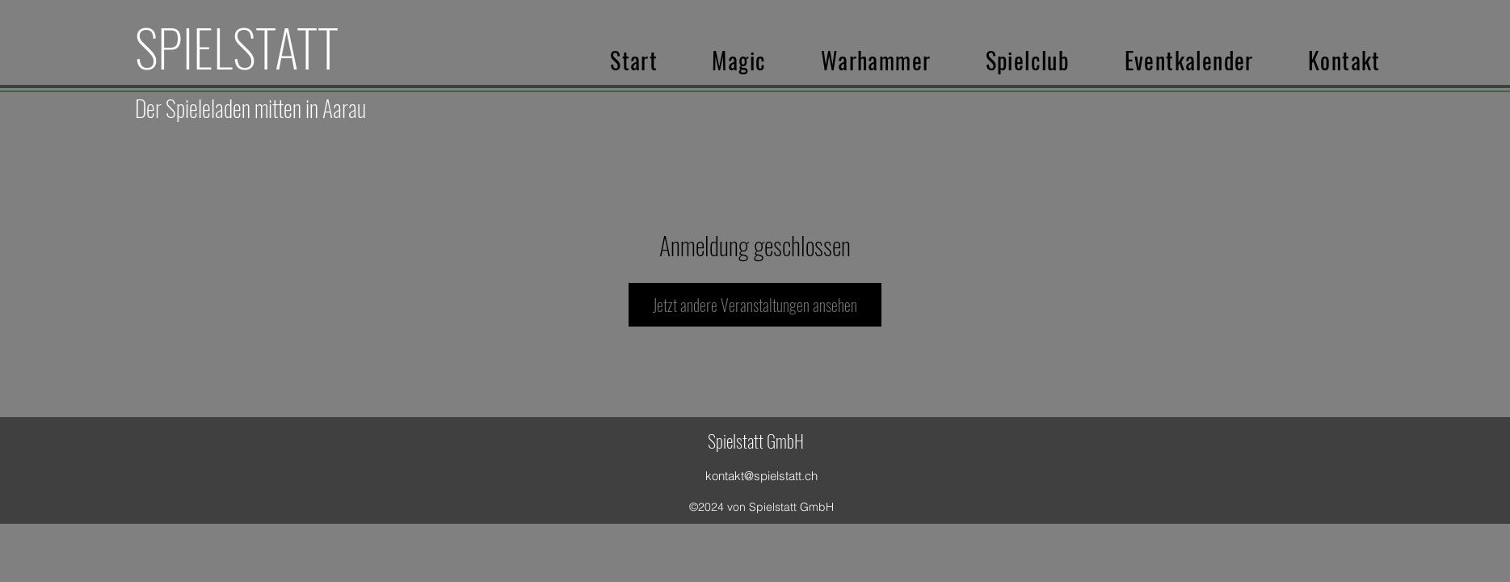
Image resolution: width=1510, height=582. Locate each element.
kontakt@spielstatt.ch (761, 475)
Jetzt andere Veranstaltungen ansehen (755, 305)
